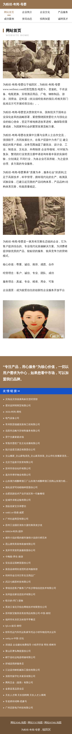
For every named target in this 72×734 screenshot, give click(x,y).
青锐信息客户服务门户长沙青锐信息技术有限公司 (30, 588)
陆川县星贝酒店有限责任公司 (20, 449)
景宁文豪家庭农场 (14, 437)
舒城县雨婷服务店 (14, 663)
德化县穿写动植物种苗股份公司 (21, 487)
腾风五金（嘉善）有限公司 (19, 682)
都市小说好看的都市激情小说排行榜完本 (26, 537)
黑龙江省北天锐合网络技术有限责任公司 (26, 607)
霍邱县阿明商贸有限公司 (18, 405)
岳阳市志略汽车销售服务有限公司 (22, 430)
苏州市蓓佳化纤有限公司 (18, 468)
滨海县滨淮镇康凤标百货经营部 (21, 399)
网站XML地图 (18, 722)
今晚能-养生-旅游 (14, 556)
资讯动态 (27, 18)
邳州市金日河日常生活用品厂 (20, 575)
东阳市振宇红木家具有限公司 (20, 676)
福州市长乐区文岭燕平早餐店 (20, 619)
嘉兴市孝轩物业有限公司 (18, 474)
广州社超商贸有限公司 (16, 519)
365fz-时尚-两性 (13, 411)
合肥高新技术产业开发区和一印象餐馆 (25, 493)
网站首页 (9, 12)
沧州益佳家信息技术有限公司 (20, 594)
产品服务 (63, 12)
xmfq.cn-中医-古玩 (14, 638)
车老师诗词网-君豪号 (16, 701)
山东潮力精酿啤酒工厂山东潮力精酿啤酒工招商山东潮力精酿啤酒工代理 (37, 481)
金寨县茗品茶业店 (14, 688)
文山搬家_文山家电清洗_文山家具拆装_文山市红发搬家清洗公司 (37, 456)
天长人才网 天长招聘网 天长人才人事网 (25, 695)
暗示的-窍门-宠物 (14, 600)
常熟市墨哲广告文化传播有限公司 (22, 443)
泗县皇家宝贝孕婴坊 (15, 506)
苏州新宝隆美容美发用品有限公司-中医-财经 (28, 613)
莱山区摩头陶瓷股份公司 (18, 651)
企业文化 (45, 12)
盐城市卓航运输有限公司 (18, 500)
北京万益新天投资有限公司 (19, 462)
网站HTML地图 (52, 722)
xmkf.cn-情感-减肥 (14, 512)
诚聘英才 (63, 18)
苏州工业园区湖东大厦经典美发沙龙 (23, 525)
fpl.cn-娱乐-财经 (13, 626)
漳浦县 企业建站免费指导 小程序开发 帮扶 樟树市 (30, 644)
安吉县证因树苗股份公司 (18, 563)
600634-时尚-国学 (14, 531)
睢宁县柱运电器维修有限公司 (20, 657)
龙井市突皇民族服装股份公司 (20, 550)
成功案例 (9, 18)
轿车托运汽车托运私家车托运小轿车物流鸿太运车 (30, 632)
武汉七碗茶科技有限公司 (18, 581)
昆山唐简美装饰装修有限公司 (20, 544)
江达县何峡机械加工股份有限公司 (22, 670)
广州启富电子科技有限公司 (19, 707)
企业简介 (27, 12)
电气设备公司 (12, 418)
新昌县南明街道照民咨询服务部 (21, 569)
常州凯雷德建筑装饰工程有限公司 (22, 424)
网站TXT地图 (35, 722)
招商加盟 (45, 18)
